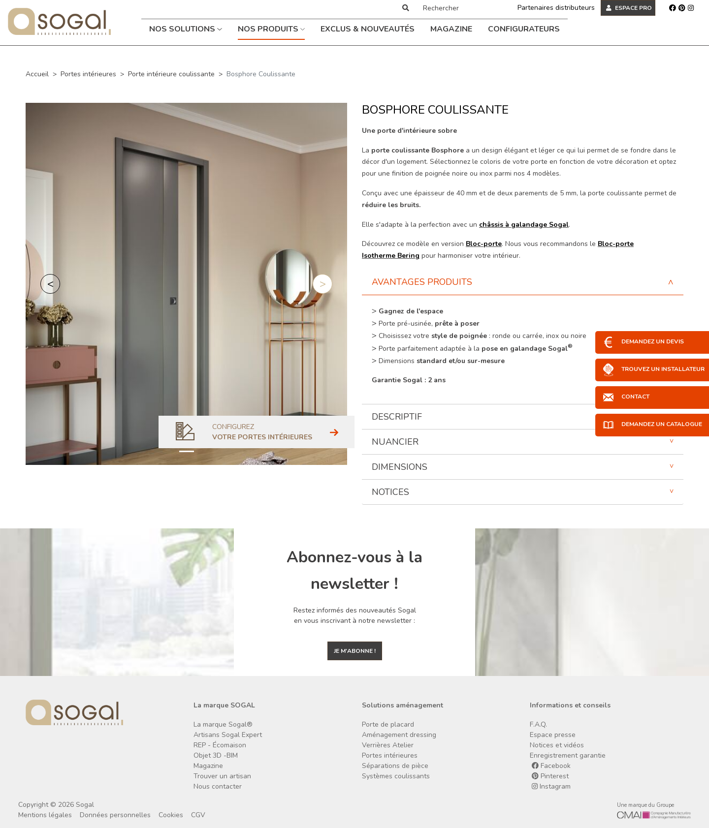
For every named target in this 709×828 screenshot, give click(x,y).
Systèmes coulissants (396, 776)
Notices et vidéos (557, 745)
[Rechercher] (459, 7)
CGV (198, 815)
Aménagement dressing (399, 734)
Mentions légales (45, 815)
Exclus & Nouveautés (368, 29)
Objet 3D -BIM (215, 755)
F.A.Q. (538, 724)
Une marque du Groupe (645, 805)
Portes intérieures (88, 74)
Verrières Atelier (388, 745)
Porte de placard (388, 724)
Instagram (551, 786)
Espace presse (553, 734)
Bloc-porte (484, 243)
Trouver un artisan (222, 776)
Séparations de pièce (395, 765)
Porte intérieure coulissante (171, 74)
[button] (50, 284)
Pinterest (550, 776)
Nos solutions (185, 29)
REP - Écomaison (219, 745)
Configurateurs (524, 29)
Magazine (451, 29)
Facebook (551, 765)
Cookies (171, 815)
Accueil (37, 74)
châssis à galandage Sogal (524, 224)
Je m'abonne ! (355, 651)
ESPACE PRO (629, 8)
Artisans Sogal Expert (227, 734)
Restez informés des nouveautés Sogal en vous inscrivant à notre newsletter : (354, 615)
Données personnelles (115, 815)
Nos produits (271, 29)
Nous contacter (217, 786)
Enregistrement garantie (568, 755)
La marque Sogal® (223, 724)
